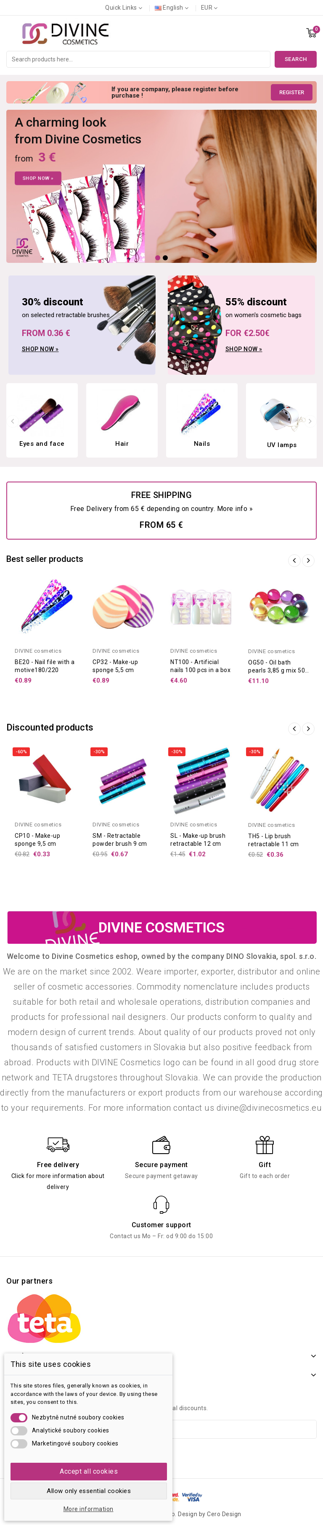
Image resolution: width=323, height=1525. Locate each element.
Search (296, 59)
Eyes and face (42, 443)
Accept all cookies (89, 1471)
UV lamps (282, 445)
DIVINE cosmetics (38, 651)
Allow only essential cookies (89, 1491)
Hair (122, 443)
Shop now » (40, 349)
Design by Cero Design (209, 1514)
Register (291, 92)
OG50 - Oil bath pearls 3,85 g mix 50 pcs (276, 670)
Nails (202, 443)
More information (89, 1509)
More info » (235, 509)
